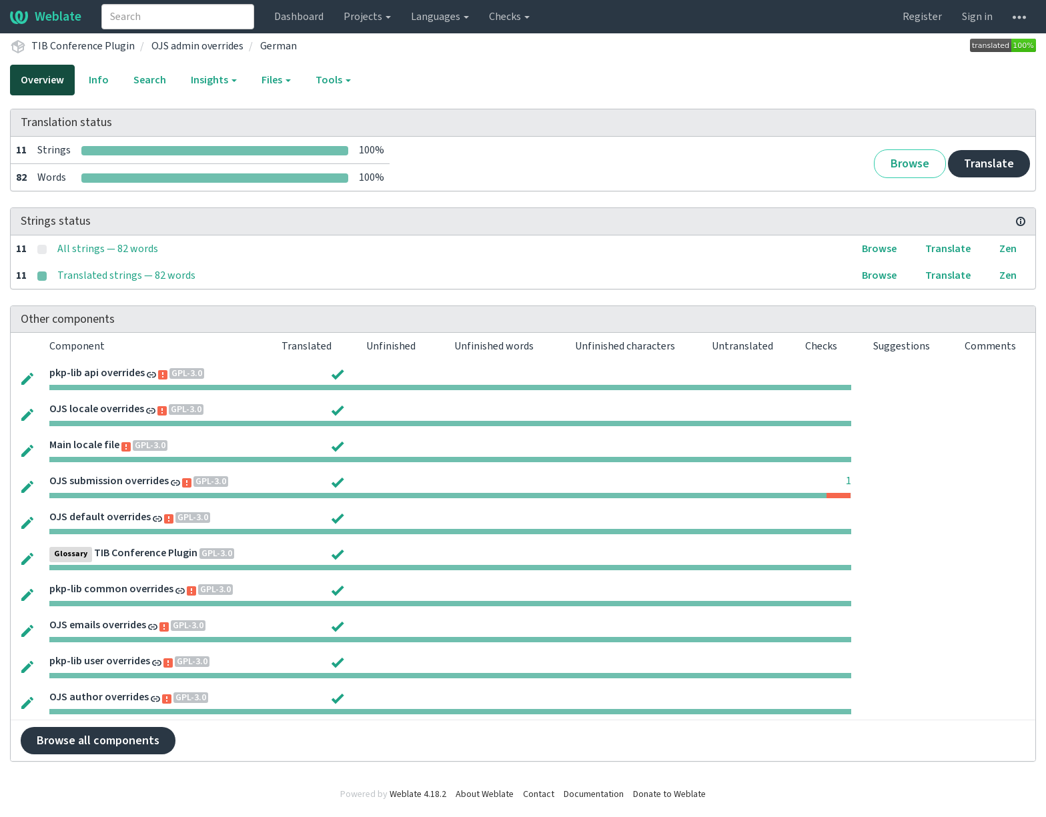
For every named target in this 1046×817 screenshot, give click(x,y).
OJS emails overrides (97, 625)
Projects (367, 16)
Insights (214, 80)
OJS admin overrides (197, 46)
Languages (440, 16)
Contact (538, 794)
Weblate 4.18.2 (418, 794)
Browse (910, 163)
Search (149, 80)
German (278, 46)
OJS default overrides (100, 517)
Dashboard (299, 16)
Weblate (45, 16)
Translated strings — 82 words (126, 275)
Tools (333, 80)
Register (922, 16)
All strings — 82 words (107, 248)
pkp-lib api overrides (97, 372)
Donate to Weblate (669, 794)
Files (276, 80)
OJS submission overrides (109, 481)
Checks (509, 16)
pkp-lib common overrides (111, 589)
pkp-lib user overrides (99, 661)
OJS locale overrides (96, 408)
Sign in (977, 16)
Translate (989, 163)
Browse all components (98, 740)
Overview (42, 80)
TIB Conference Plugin (83, 46)
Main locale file (84, 445)
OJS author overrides (99, 697)
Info (99, 80)
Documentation (594, 794)
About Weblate (485, 794)
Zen (1008, 248)
